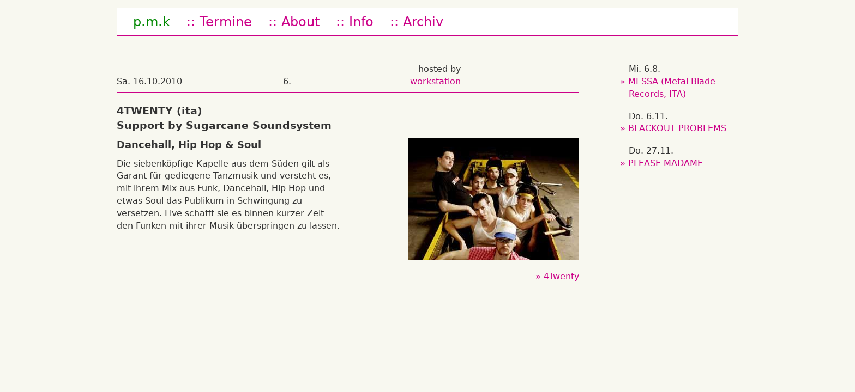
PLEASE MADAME (666, 163)
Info (361, 21)
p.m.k (151, 21)
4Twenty (561, 276)
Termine (226, 21)
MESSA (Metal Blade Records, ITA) (672, 87)
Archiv (423, 21)
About (300, 21)
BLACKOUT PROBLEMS (677, 128)
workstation (435, 81)
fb (479, 21)
